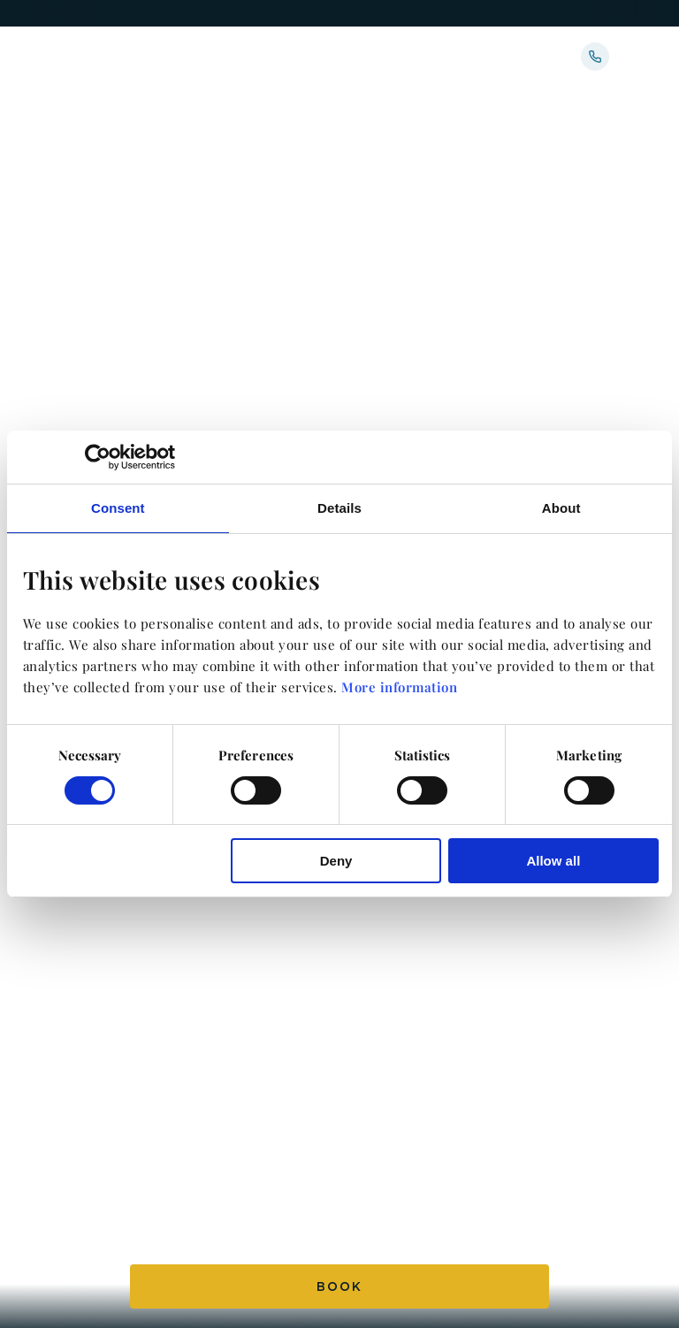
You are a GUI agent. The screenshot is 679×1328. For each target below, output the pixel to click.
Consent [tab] (118, 507)
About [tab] (561, 507)
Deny (336, 860)
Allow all (553, 860)
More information (399, 687)
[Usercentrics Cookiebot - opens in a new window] (97, 457)
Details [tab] (339, 507)
